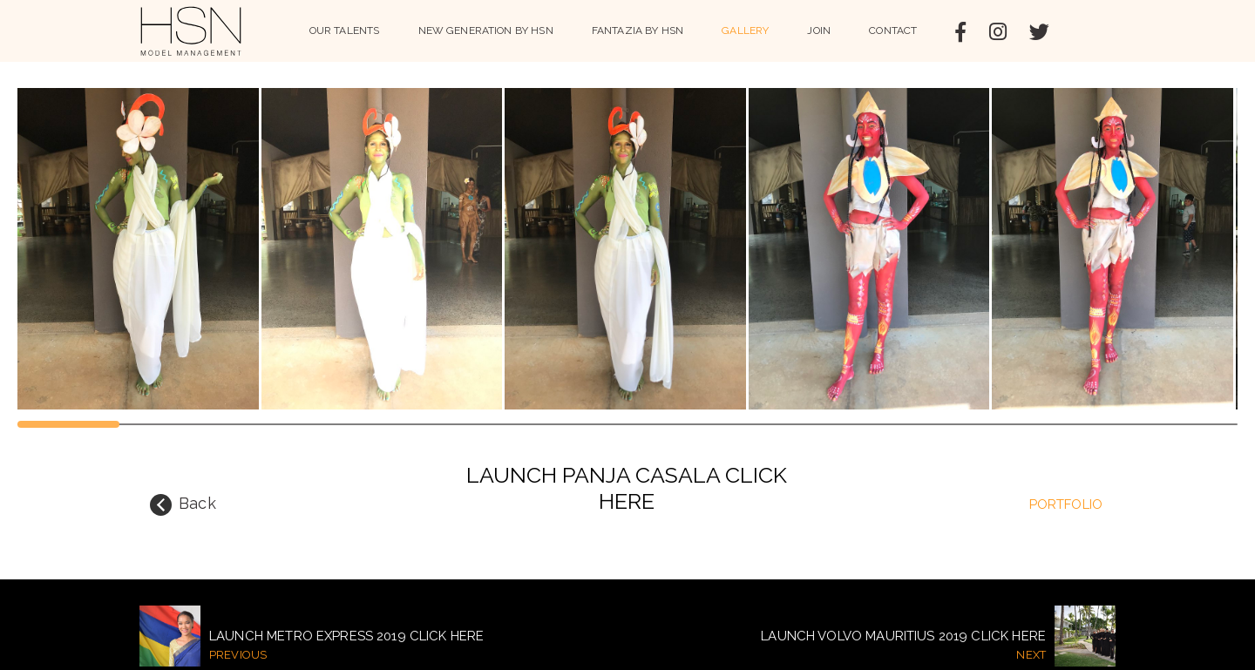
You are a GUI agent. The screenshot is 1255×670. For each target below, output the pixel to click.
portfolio (1065, 504)
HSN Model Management (191, 31)
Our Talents (344, 30)
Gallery (745, 30)
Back (183, 505)
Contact (893, 30)
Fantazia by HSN (637, 30)
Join (819, 30)
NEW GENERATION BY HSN (485, 30)
